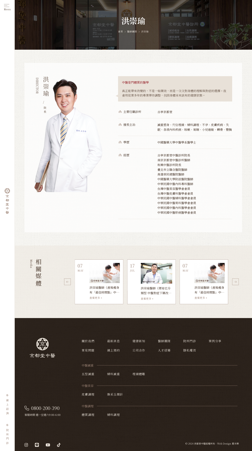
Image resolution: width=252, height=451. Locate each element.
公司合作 (138, 350)
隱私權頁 (189, 350)
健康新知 (138, 341)
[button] (67, 281)
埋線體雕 (138, 374)
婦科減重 (113, 374)
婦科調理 (113, 414)
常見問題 (88, 350)
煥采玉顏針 (115, 394)
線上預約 (113, 350)
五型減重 (88, 374)
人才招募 (164, 350)
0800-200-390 (42, 408)
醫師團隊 (164, 341)
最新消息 (113, 341)
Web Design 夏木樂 (228, 443)
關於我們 (88, 341)
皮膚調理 (88, 394)
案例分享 (215, 341)
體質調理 (88, 414)
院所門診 (189, 341)
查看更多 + (95, 298)
